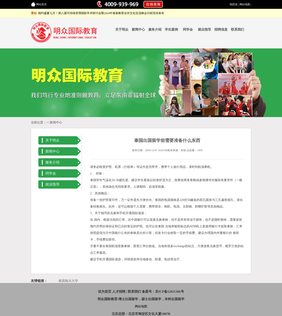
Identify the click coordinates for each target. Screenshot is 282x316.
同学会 (188, 29)
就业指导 (204, 29)
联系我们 (237, 29)
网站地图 (244, 4)
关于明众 (121, 29)
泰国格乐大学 (68, 281)
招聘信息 (221, 29)
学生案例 (171, 29)
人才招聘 (118, 291)
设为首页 (104, 291)
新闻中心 (138, 29)
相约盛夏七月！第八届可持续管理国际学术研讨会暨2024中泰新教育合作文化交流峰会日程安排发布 (101, 13)
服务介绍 (154, 29)
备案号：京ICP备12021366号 (163, 291)
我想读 (233, 4)
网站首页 (41, 4)
